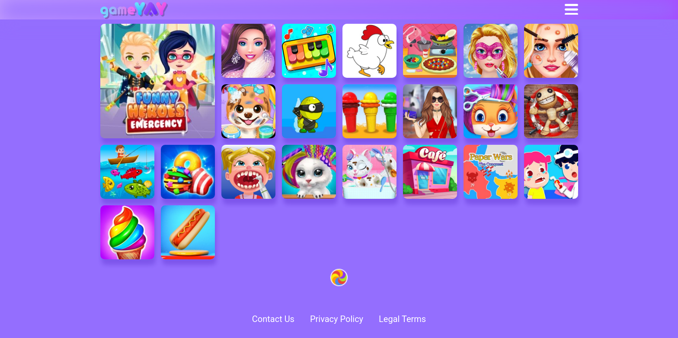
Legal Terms (402, 319)
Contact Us (273, 319)
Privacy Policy (336, 319)
